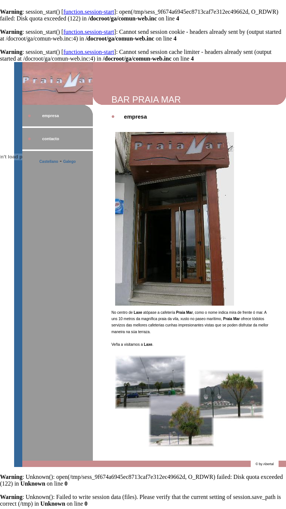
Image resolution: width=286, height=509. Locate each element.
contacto (50, 138)
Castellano (48, 162)
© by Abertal (265, 464)
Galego (69, 162)
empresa (50, 115)
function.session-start (89, 12)
